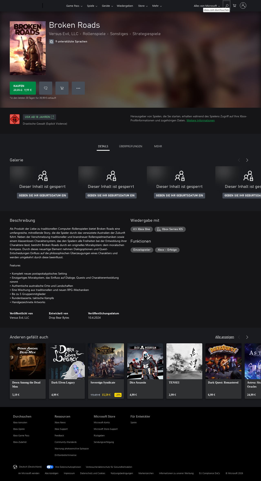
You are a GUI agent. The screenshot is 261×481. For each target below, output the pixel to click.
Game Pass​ (72, 5)
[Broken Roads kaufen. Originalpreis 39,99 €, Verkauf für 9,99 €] (23, 88)
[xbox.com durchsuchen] (226, 5)
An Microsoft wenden (28, 473)
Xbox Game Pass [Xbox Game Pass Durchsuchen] (21, 435)
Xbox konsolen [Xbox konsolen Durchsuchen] (20, 422)
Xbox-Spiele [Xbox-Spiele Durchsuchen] (19, 429)
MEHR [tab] (158, 146)
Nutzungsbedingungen (122, 473)
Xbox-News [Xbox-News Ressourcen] (60, 422)
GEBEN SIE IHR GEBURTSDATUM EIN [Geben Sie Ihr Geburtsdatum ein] (42, 195)
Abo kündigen (51, 473)
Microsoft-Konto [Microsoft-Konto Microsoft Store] (102, 422)
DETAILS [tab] (103, 146)
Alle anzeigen (224, 337)
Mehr (155, 5)
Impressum (69, 473)
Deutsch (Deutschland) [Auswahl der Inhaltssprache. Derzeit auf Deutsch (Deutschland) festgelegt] (30, 466)
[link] (28, 371)
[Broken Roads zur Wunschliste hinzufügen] (45, 88)
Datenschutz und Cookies (92, 473)
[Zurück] (239, 160)
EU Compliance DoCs (209, 473)
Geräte (106, 5)
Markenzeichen (146, 473)
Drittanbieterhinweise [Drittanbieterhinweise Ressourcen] (65, 455)
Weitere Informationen (201, 120)
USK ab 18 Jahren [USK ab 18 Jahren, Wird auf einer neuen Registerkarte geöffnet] (39, 117)
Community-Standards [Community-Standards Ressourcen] (66, 442)
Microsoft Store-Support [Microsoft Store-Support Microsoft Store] (106, 429)
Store (141, 5)
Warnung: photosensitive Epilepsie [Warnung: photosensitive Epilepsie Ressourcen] (72, 448)
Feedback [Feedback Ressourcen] (59, 435)
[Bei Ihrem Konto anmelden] (243, 5)
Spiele (90, 5)
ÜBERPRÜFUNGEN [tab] (130, 146)
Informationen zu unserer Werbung (176, 473)
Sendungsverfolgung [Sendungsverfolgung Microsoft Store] (104, 442)
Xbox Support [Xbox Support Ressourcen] (61, 429)
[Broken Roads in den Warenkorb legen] (62, 88)
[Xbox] (54, 5)
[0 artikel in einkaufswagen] (234, 5)
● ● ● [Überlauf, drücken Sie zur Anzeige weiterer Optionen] (78, 88)
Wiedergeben (125, 5)
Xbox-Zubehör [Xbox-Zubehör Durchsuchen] (20, 442)
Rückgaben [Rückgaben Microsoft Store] (99, 435)
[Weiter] (247, 160)
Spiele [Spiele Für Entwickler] (133, 422)
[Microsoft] (27, 5)
